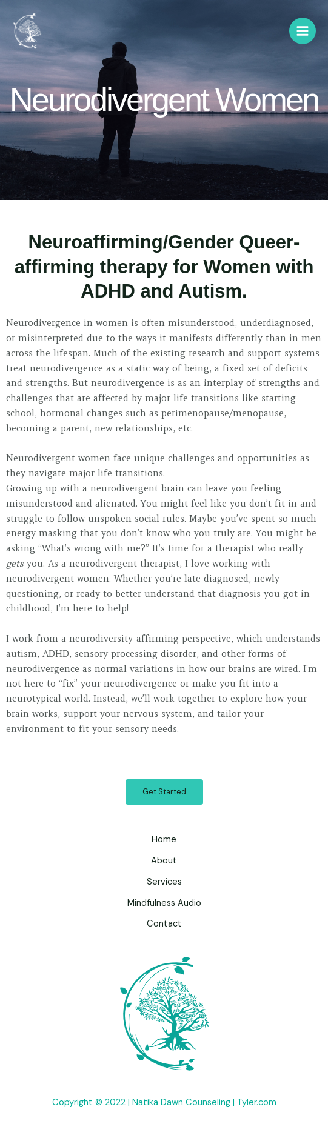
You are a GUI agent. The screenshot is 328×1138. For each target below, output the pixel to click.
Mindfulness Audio (164, 903)
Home (164, 839)
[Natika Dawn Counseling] (27, 31)
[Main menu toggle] (302, 31)
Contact (164, 924)
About (164, 861)
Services (164, 882)
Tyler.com (256, 1102)
